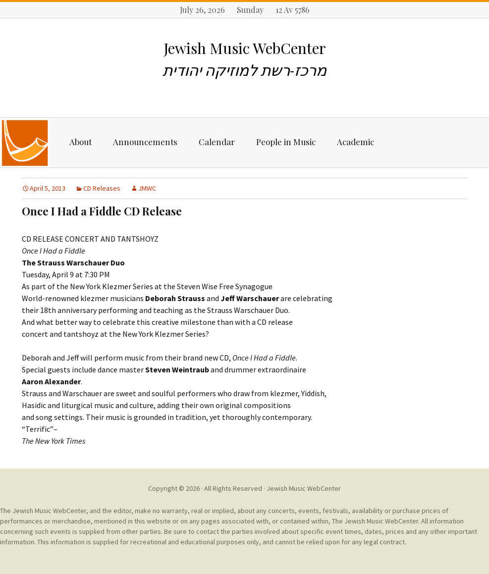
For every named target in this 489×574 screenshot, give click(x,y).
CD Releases (101, 188)
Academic (355, 141)
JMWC (147, 188)
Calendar (217, 141)
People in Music (286, 141)
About (80, 141)
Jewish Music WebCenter (304, 488)
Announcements (145, 141)
